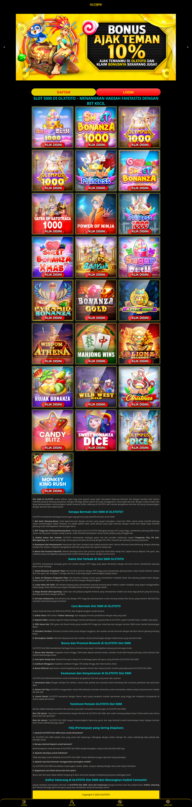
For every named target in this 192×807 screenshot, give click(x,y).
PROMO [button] (120, 803)
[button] (4, 47)
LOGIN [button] (128, 92)
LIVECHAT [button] (168, 803)
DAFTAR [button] (63, 92)
